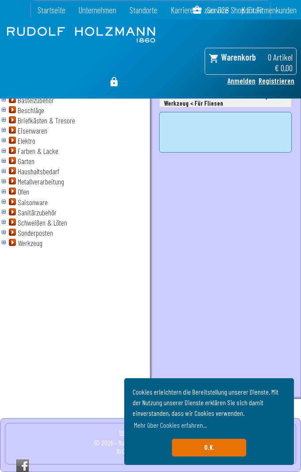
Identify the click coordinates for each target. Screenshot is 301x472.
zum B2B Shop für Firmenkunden (250, 10)
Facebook (22, 466)
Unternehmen (97, 10)
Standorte (143, 10)
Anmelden (241, 80)
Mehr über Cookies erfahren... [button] (170, 425)
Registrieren (276, 80)
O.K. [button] (209, 447)
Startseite (51, 10)
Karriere (182, 10)
